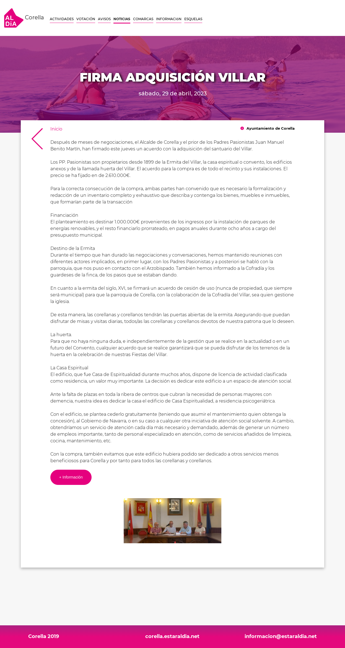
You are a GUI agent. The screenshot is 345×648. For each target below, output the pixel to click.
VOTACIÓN (85, 19)
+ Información (71, 477)
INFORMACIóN (168, 19)
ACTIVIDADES (62, 19)
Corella (24, 18)
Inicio (56, 129)
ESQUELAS (193, 19)
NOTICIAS (121, 19)
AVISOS (104, 19)
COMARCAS (143, 19)
